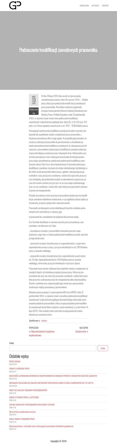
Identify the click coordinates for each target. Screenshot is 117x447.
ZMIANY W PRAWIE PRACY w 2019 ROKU (24, 397)
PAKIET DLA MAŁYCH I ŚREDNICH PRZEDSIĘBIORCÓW (28, 390)
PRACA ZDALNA (14, 361)
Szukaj (11, 342)
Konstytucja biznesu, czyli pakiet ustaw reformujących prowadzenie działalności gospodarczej (41, 426)
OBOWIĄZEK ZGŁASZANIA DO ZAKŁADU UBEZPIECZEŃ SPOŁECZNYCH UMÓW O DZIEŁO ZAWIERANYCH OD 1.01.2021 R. (51, 382)
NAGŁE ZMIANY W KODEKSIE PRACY (22, 418)
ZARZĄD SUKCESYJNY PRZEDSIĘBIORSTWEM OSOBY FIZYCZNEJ (32, 404)
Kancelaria (84, 5)
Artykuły (95, 5)
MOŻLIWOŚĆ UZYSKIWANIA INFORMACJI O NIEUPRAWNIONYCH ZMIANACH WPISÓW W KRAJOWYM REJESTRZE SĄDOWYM (53, 375)
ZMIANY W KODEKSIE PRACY (19, 368)
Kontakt (105, 5)
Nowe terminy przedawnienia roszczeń (22, 411)
